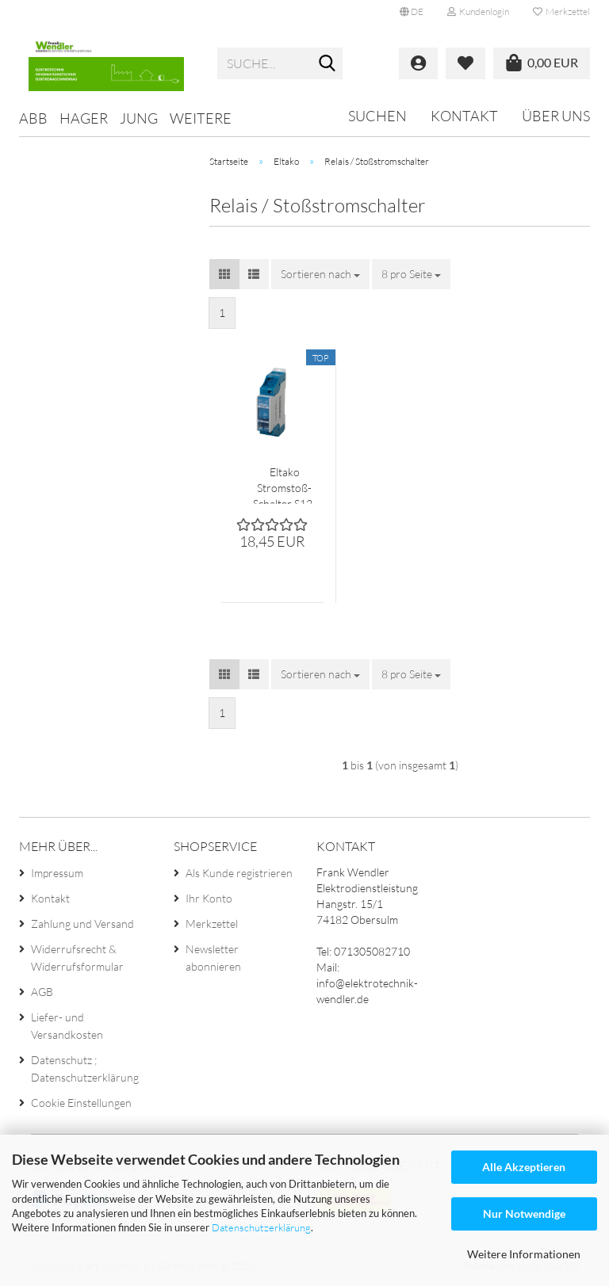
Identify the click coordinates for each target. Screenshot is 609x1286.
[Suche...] (327, 64)
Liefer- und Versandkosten (67, 1025)
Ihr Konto (209, 898)
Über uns (556, 115)
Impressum (57, 873)
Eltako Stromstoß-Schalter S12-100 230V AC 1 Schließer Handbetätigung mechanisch (284, 484)
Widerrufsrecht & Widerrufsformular (77, 957)
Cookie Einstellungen (81, 1102)
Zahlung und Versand (82, 923)
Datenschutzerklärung (261, 1227)
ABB (33, 118)
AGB (42, 991)
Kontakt (464, 115)
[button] (411, 12)
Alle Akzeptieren (523, 1166)
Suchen (377, 115)
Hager (83, 118)
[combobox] (320, 274)
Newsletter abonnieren (213, 957)
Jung (139, 118)
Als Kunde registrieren (239, 873)
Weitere (201, 118)
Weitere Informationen (523, 1254)
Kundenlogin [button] (478, 11)
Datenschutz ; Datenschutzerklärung (85, 1068)
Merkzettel (561, 11)
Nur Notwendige (524, 1213)
